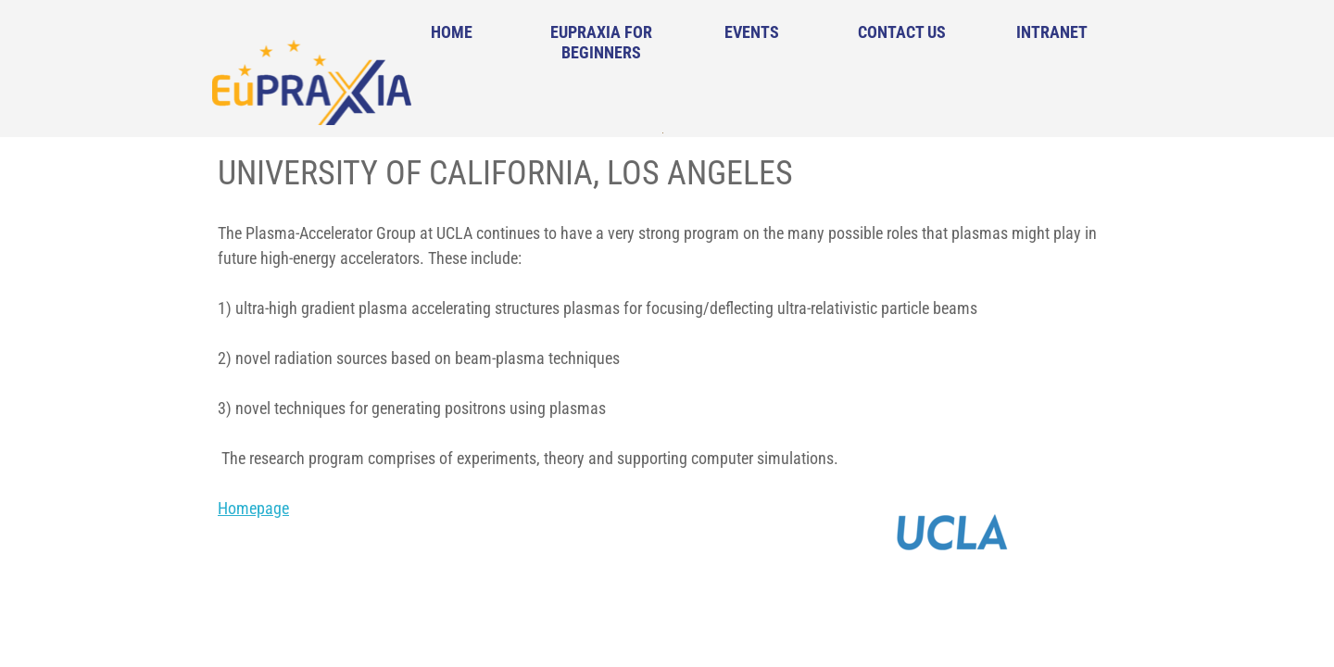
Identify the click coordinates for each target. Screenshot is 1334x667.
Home (451, 32)
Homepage (253, 508)
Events (751, 32)
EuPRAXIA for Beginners (601, 42)
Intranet (1052, 32)
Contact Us (902, 32)
